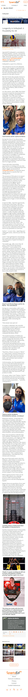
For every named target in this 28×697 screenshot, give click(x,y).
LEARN (3, 5)
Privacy (14, 681)
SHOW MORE (14, 665)
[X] (13, 689)
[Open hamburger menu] (1, 2)
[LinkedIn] (7, 689)
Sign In (25, 2)
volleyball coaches (8, 170)
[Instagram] (17, 689)
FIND (25, 5)
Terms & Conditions (14, 679)
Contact (14, 683)
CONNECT (14, 5)
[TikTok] (20, 689)
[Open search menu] (3, 2)
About (14, 676)
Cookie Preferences (14, 685)
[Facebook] (10, 689)
